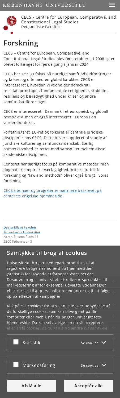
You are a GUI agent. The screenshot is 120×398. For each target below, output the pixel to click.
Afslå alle (31, 386)
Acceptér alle (88, 386)
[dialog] (60, 322)
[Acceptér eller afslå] (17, 341)
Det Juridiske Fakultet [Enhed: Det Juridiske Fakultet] (19, 227)
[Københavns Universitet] (10, 25)
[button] (112, 4)
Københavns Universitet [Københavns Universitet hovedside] (21, 232)
